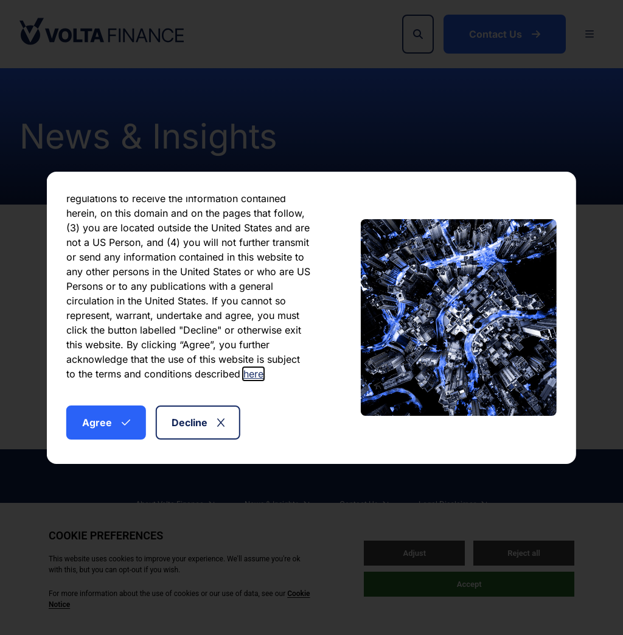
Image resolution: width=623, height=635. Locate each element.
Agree (106, 422)
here (253, 374)
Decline (198, 422)
